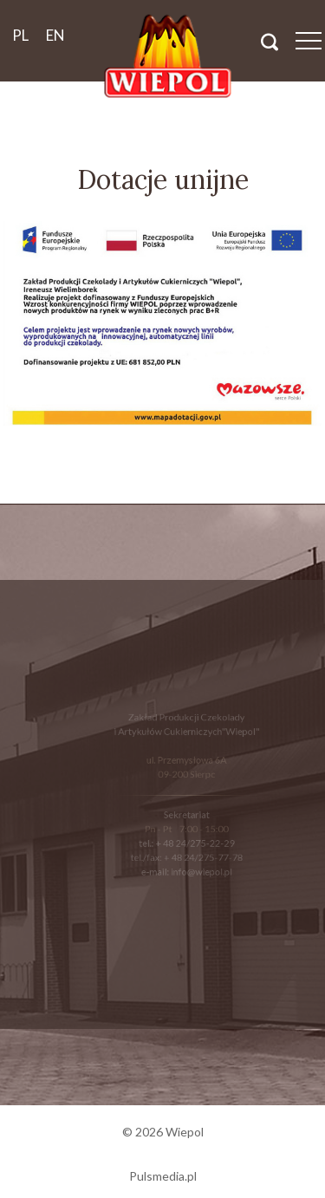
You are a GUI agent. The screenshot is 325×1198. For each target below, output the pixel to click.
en (55, 35)
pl (20, 35)
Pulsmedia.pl (163, 1176)
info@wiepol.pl (200, 869)
